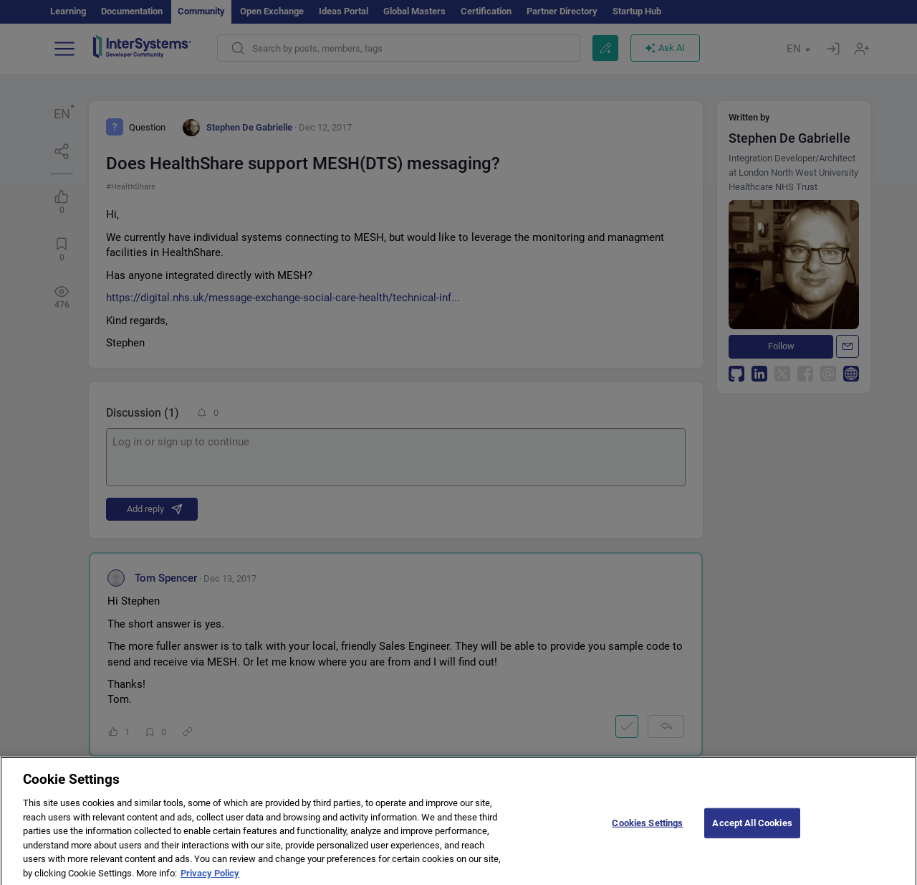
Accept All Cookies (752, 827)
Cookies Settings (647, 827)
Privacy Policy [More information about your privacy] (210, 877)
